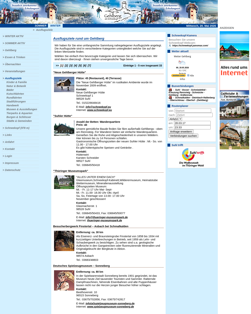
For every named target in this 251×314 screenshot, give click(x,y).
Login (8, 156)
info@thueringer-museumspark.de (107, 217)
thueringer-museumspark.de (104, 220)
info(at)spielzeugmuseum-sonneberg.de (110, 303)
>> (57, 65)
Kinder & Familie (16, 82)
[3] (71, 65)
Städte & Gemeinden (19, 120)
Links (8, 134)
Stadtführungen (16, 101)
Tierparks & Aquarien (19, 113)
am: (171, 123)
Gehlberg (10, 50)
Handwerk (12, 105)
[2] (66, 65)
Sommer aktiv (15, 43)
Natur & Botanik (16, 86)
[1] (61, 65)
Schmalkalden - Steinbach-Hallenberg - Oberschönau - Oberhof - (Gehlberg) (192, 99)
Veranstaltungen (15, 71)
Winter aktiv (14, 36)
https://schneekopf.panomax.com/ (190, 45)
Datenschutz (12, 170)
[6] (84, 65)
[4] (75, 65)
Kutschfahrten (15, 93)
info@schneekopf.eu (98, 106)
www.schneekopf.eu (99, 110)
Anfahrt (9, 141)
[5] (80, 65)
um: (171, 127)
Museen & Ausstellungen (21, 109)
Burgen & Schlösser (18, 117)
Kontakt (10, 148)
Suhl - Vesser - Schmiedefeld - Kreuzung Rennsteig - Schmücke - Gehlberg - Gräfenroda (188, 92)
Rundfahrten (14, 97)
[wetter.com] (178, 76)
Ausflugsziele (44, 29)
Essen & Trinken (15, 57)
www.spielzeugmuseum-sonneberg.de (110, 306)
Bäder (10, 89)
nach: (172, 114)
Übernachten (13, 64)
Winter (55, 25)
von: (171, 110)
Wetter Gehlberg (182, 56)
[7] (89, 65)
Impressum (12, 163)
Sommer (40, 25)
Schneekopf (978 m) (17, 127)
